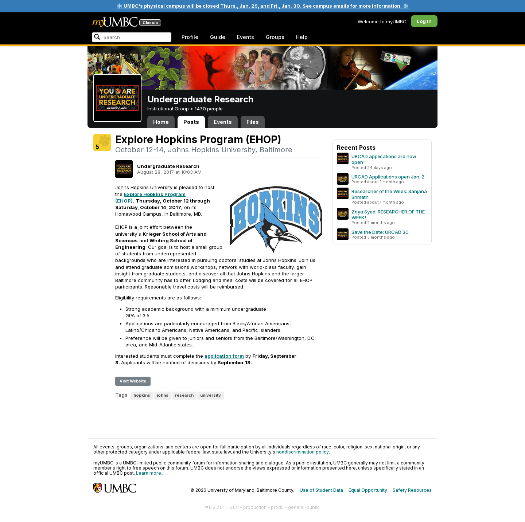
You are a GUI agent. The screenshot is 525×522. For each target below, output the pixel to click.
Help (302, 37)
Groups (275, 37)
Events (245, 37)
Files (252, 122)
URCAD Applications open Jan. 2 (387, 177)
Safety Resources (412, 490)
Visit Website (133, 381)
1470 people (209, 108)
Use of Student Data (321, 490)
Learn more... (150, 473)
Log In (424, 21)
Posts (191, 122)
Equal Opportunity (368, 490)
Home (161, 122)
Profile (190, 37)
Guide (217, 37)
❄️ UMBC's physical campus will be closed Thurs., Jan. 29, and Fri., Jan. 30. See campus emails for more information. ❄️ (263, 6)
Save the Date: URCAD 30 (380, 232)
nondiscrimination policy (302, 452)
